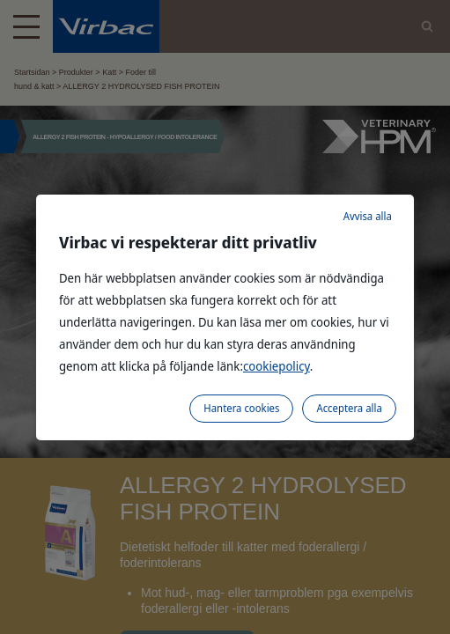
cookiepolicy (276, 366)
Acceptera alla (348, 408)
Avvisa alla (367, 216)
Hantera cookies (241, 408)
